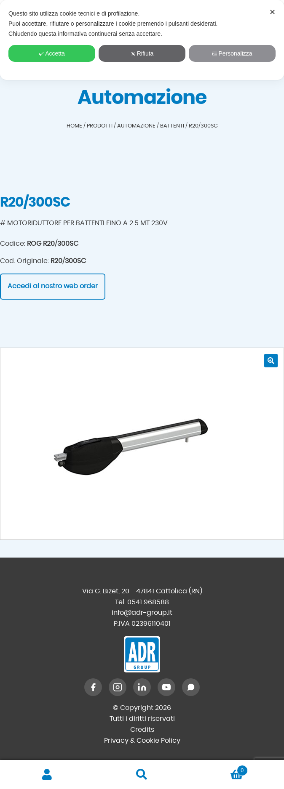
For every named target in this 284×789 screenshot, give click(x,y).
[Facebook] (93, 687)
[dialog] (142, 40)
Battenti (172, 126)
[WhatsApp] (191, 687)
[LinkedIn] (142, 687)
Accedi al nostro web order (53, 286)
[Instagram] (117, 687)
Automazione (136, 126)
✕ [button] (272, 12)
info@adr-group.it (142, 612)
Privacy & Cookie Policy (142, 740)
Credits (142, 729)
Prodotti (100, 126)
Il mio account (47, 774)
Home (74, 126)
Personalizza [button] (232, 53)
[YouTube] (166, 687)
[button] (271, 360)
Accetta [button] (52, 53)
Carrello (218, 769)
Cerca (142, 774)
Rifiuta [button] (142, 53)
